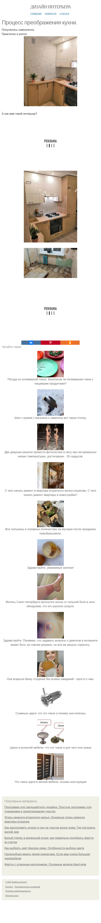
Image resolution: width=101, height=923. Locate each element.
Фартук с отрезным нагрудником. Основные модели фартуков (45, 864)
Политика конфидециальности (18, 891)
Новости (50, 13)
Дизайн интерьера (50, 6)
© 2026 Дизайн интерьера (16, 882)
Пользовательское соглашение (27, 887)
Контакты (9, 887)
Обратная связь (11, 896)
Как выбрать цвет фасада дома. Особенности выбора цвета (44, 848)
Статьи (64, 13)
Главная (36, 13)
